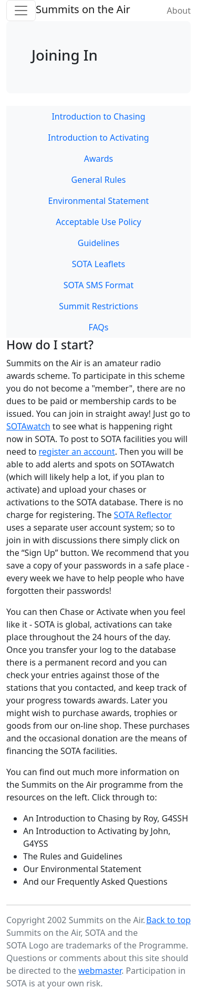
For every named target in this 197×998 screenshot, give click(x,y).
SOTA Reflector (143, 515)
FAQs (98, 327)
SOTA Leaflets (98, 264)
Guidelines (98, 243)
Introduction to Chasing (98, 116)
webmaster (99, 970)
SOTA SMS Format (99, 285)
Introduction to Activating (98, 137)
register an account (77, 451)
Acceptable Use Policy (98, 222)
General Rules (98, 179)
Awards (98, 158)
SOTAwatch (28, 426)
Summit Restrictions (98, 306)
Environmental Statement (98, 201)
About (179, 10)
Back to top (168, 920)
